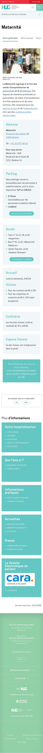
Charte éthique (10, 739)
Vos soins (11, 436)
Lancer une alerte (32, 739)
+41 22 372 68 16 (19, 144)
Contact (21, 659)
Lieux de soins (20, 678)
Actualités (11, 531)
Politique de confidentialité (32, 735)
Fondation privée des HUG (21, 695)
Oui (17, 402)
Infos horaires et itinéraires (21, 259)
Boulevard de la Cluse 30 (17, 134)
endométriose (31, 109)
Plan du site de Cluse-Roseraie (21, 213)
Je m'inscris (12, 590)
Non (26, 402)
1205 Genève (12, 137)
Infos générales (10, 38)
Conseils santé (13, 469)
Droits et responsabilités (18, 443)
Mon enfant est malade (17, 465)
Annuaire (10, 735)
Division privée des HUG (21, 716)
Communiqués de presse (17, 546)
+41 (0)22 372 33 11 (21, 652)
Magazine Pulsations (15, 524)
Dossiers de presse (15, 549)
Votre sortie (12, 446)
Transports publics (15, 501)
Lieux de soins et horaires (18, 498)
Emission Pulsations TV (17, 528)
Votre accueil (27, 38)
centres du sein (10, 109)
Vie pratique (12, 439)
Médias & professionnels (20, 670)
